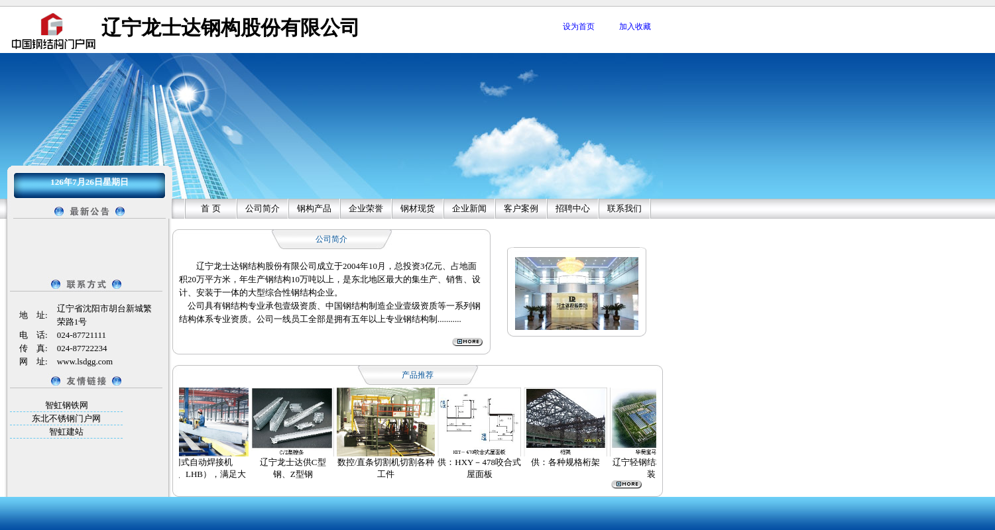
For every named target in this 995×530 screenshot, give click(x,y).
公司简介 (262, 208)
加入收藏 (635, 26)
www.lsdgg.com (85, 361)
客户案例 (521, 208)
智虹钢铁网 (66, 405)
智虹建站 (66, 432)
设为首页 (579, 26)
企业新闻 (469, 208)
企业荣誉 (366, 208)
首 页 (210, 208)
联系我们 (624, 208)
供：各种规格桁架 (570, 462)
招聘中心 (573, 208)
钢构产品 (314, 208)
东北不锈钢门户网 (66, 418)
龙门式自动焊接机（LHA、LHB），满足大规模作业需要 (203, 474)
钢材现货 (417, 208)
